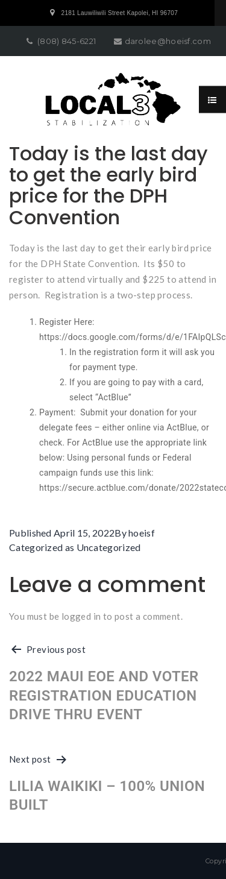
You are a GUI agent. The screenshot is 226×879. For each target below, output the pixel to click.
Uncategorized (109, 547)
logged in (81, 616)
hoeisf (141, 532)
